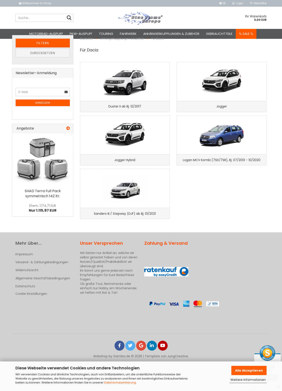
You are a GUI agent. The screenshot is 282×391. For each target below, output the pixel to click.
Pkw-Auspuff (81, 33)
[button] (222, 3)
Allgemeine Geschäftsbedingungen (42, 307)
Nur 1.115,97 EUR (43, 222)
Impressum (24, 283)
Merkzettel (258, 3)
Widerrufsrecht (27, 299)
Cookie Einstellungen (31, 323)
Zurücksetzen (42, 67)
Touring (106, 33)
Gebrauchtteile (219, 33)
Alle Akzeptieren (249, 370)
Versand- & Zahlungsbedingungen (41, 291)
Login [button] (237, 3)
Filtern (43, 57)
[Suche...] (69, 18)
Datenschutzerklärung (120, 382)
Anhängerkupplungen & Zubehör (171, 33)
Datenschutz (25, 315)
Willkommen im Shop (35, 3)
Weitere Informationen (248, 380)
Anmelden (42, 117)
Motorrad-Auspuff (46, 33)
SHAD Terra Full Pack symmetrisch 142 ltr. (43, 208)
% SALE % (246, 33)
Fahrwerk (128, 33)
